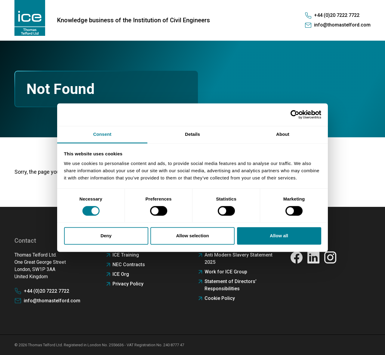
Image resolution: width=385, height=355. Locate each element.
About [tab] (282, 134)
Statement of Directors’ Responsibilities (231, 285)
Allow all (279, 235)
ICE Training (125, 255)
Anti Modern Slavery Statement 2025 (239, 258)
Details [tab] (192, 134)
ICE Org (120, 274)
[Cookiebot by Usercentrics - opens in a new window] (295, 114)
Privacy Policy (127, 284)
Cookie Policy (220, 298)
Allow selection (192, 235)
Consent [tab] (102, 134)
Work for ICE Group (226, 272)
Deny (106, 235)
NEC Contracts (128, 264)
